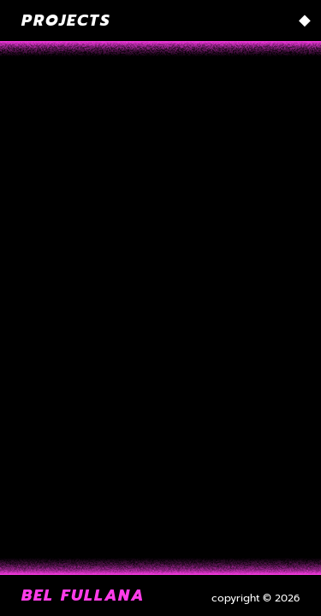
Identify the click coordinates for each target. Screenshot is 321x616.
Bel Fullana (83, 595)
